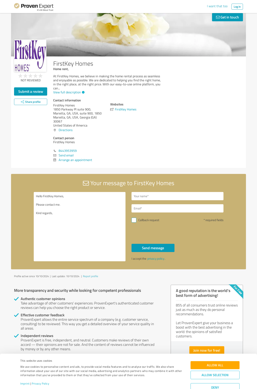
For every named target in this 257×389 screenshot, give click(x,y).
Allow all (215, 351)
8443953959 (68, 150)
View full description (68, 92)
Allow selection (215, 361)
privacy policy (155, 258)
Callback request (148, 220)
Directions (65, 130)
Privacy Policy (40, 370)
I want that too (217, 6)
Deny (215, 374)
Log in (237, 6)
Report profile (90, 276)
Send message (153, 247)
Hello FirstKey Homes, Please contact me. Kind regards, (80, 226)
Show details (153, 381)
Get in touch (227, 17)
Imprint (25, 370)
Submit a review (30, 91)
